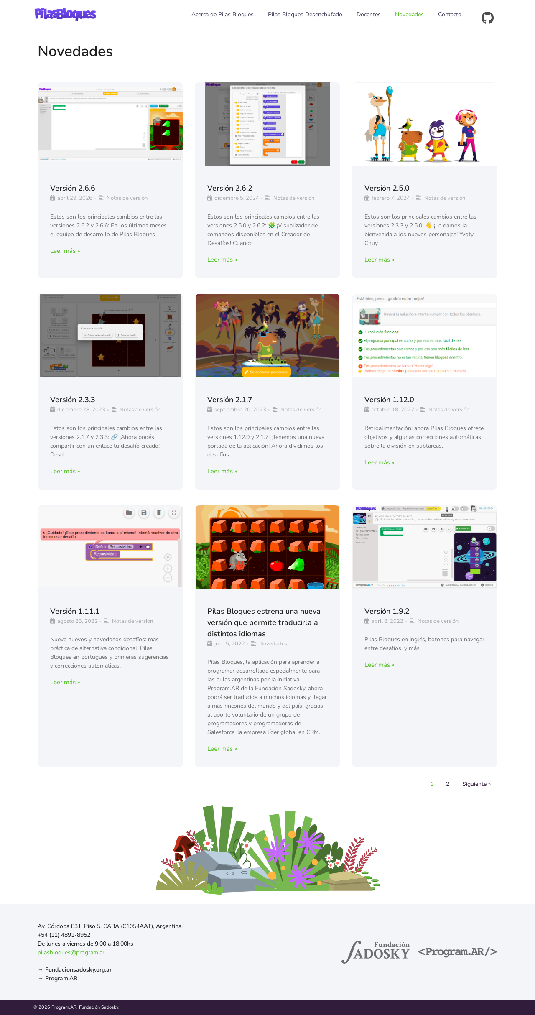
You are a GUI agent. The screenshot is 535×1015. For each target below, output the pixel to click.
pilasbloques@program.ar (71, 952)
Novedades (409, 14)
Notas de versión (127, 198)
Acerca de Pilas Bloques (222, 14)
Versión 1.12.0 (389, 400)
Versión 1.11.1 (75, 611)
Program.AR (61, 978)
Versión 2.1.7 (229, 400)
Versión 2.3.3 (72, 400)
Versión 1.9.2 (387, 611)
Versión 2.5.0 (387, 188)
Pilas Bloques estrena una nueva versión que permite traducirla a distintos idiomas (264, 622)
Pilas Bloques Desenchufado (305, 14)
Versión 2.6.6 (72, 188)
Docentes (369, 14)
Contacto (449, 14)
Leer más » (65, 251)
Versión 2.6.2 (229, 188)
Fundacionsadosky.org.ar (78, 970)
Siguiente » (476, 784)
